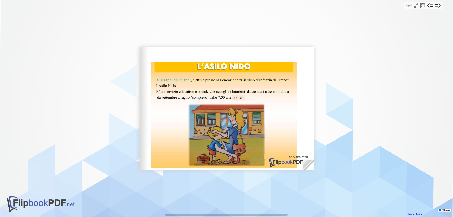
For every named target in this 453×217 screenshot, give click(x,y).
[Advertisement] (226, 35)
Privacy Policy (415, 214)
